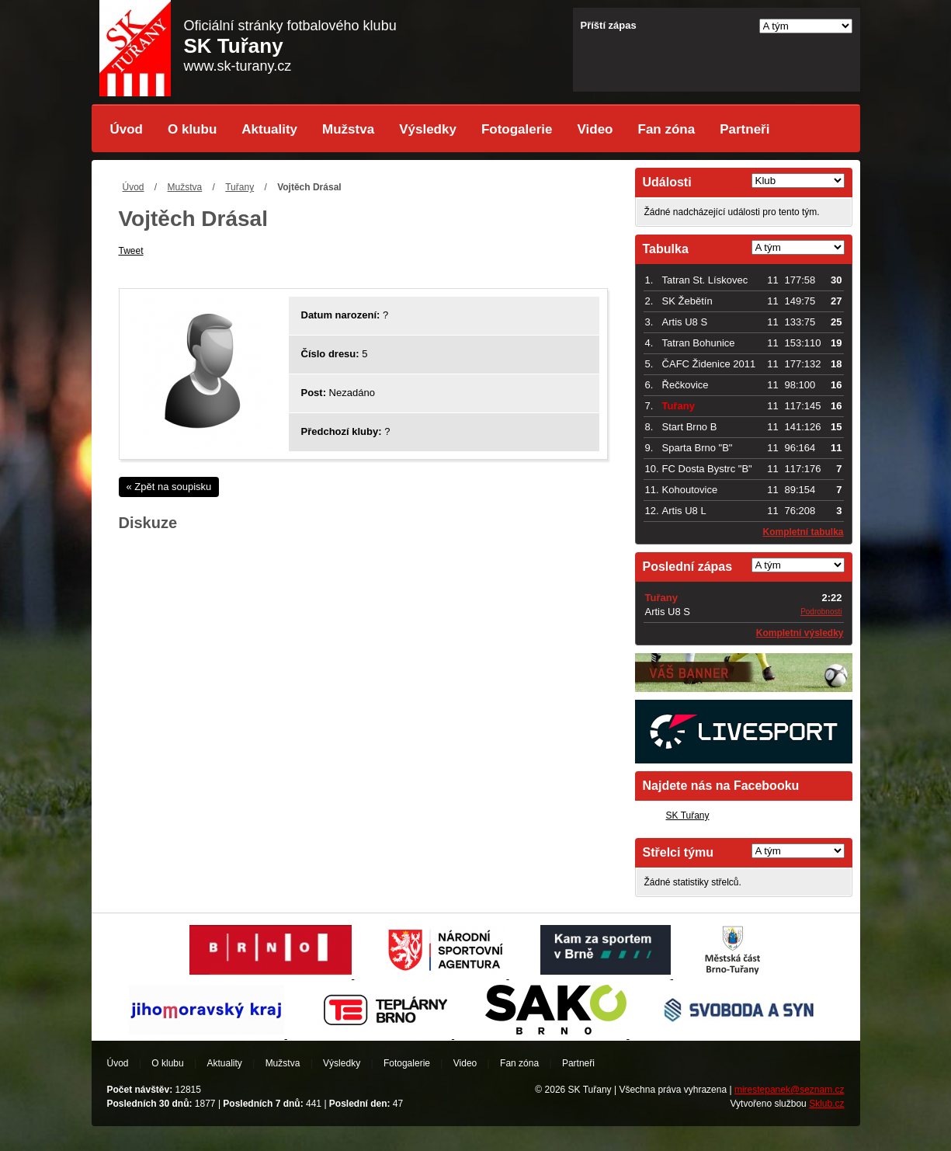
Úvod (127, 129)
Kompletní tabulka (802, 532)
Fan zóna (667, 129)
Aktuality (269, 129)
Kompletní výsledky (800, 633)
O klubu (192, 129)
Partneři (744, 129)
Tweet (131, 250)
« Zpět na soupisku (169, 486)
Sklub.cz (826, 1103)
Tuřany (239, 187)
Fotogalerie (517, 129)
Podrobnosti (821, 611)
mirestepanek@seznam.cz (789, 1089)
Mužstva (348, 129)
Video (595, 129)
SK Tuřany (688, 815)
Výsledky (427, 129)
